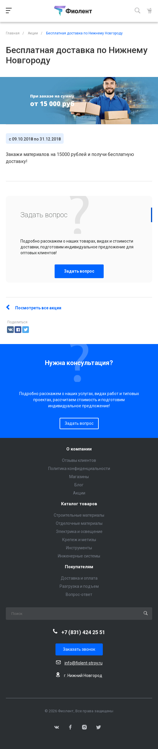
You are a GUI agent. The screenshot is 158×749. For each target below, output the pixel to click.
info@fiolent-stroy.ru (84, 663)
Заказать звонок (79, 649)
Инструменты (79, 547)
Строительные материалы (79, 515)
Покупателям (79, 566)
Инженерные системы (79, 556)
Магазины (79, 476)
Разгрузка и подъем (79, 586)
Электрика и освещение (79, 531)
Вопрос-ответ (79, 594)
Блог (79, 485)
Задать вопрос (79, 271)
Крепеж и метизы (79, 539)
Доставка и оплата (79, 578)
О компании (79, 449)
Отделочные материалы (79, 523)
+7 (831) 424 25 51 (83, 632)
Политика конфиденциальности (79, 468)
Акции (79, 493)
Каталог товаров (79, 503)
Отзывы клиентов (79, 460)
